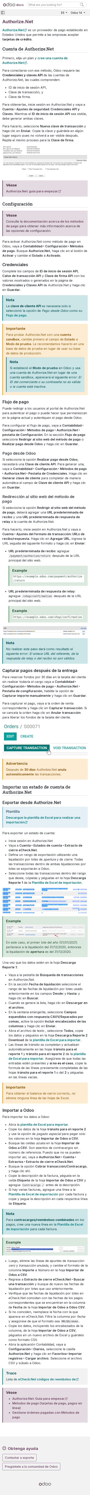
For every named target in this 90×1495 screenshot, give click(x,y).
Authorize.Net (13, 30)
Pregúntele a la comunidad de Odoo (31, 1466)
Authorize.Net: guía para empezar (32, 191)
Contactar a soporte (19, 1458)
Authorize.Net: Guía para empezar (38, 1399)
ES (63, 12)
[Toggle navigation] (2, 13)
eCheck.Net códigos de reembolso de (47, 1379)
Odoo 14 (77, 12)
